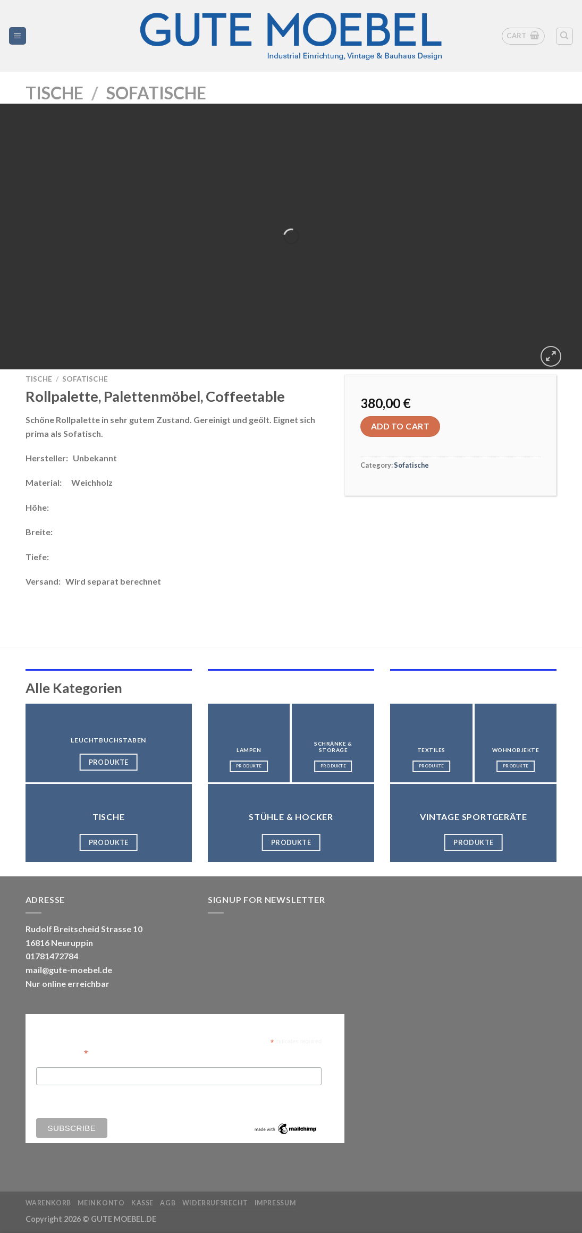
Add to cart (400, 426)
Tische (54, 92)
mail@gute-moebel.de (69, 970)
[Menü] (18, 36)
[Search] (564, 36)
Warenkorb (49, 1203)
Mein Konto (101, 1203)
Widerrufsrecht (215, 1203)
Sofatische (156, 92)
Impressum (275, 1203)
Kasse (142, 1203)
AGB (167, 1203)
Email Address (62, 1052)
